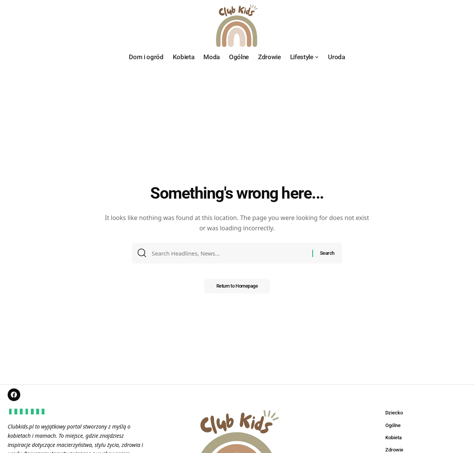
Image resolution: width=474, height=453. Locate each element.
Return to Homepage (236, 289)
